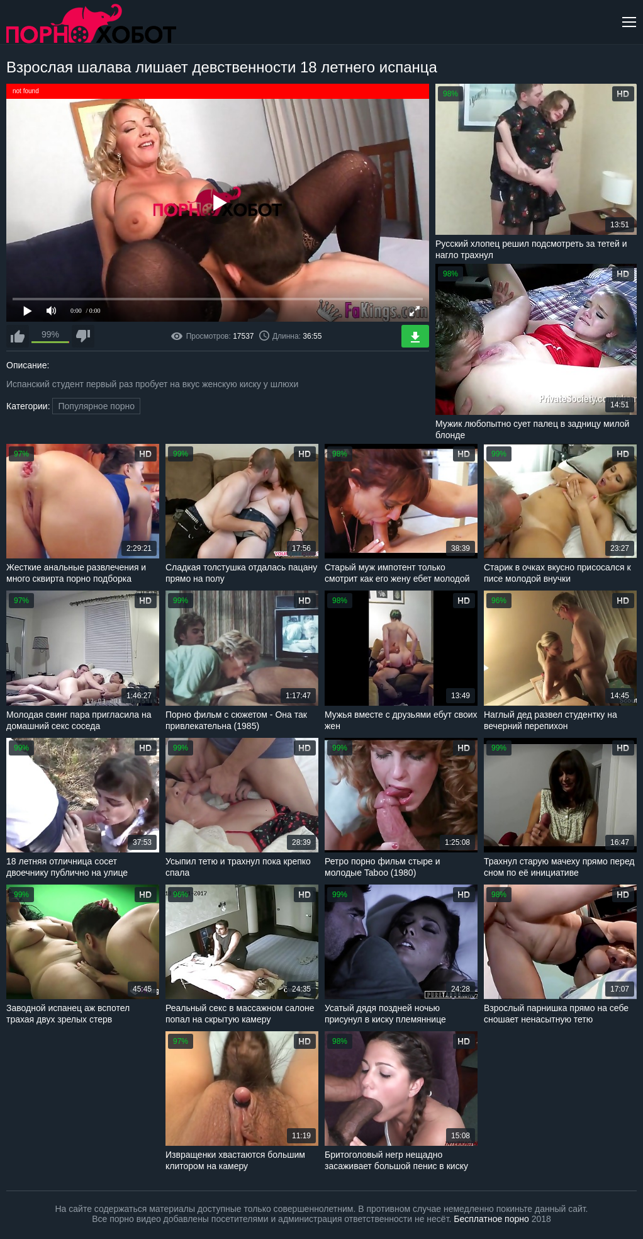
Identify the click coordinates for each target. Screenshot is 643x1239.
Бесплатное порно (491, 1219)
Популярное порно (96, 406)
